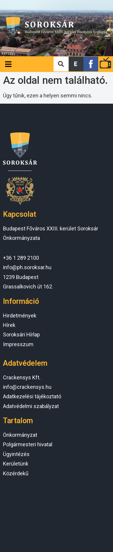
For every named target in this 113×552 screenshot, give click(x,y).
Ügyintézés (16, 454)
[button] (76, 64)
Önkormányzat (20, 435)
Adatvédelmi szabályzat (31, 406)
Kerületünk (15, 463)
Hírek (9, 325)
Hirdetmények (19, 315)
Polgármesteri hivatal (27, 444)
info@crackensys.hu (27, 387)
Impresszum (18, 344)
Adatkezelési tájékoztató (32, 396)
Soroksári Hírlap (21, 334)
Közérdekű (15, 473)
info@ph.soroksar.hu (27, 267)
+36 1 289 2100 (21, 258)
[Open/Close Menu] (8, 64)
